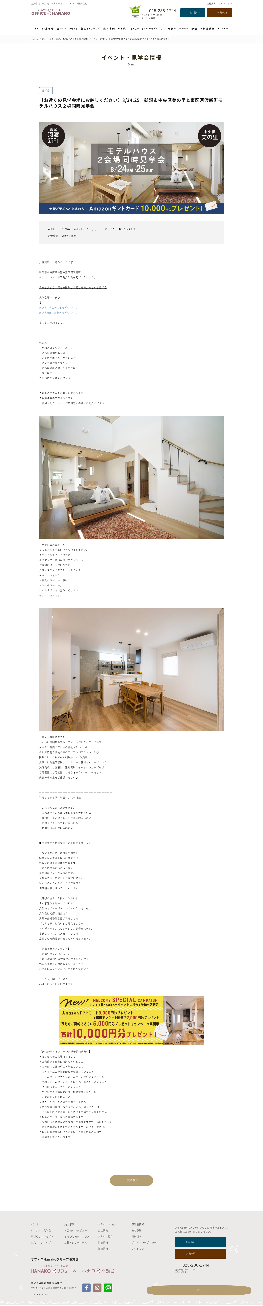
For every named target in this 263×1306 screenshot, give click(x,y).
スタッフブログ (107, 1225)
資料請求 (195, 12)
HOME (34, 1225)
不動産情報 (138, 1225)
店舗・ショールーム (75, 1243)
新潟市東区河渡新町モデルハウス (58, 312)
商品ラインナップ (41, 1243)
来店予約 (137, 1231)
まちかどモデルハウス (77, 1237)
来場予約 (222, 12)
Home (34, 39)
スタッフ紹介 (105, 1237)
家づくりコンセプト (42, 1237)
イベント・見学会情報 (49, 39)
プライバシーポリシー (144, 1243)
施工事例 (69, 1225)
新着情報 (103, 1243)
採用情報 (103, 1249)
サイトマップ (225, 3)
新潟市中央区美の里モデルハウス (58, 307)
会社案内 (211, 3)
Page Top (246, 1292)
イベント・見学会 (41, 1231)
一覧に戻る (131, 1181)
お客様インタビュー (75, 1231)
